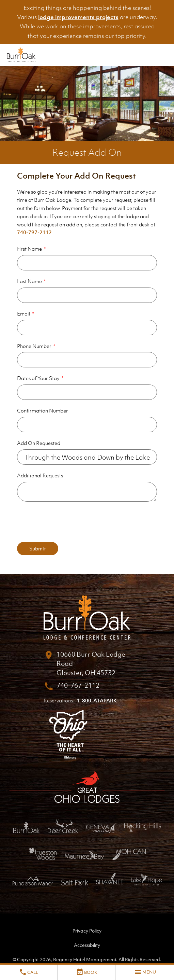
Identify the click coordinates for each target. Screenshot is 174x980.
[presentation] (69, 521)
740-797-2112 (34, 232)
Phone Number (34, 345)
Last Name (29, 281)
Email (23, 313)
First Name (29, 248)
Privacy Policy (87, 930)
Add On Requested (38, 442)
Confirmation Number (42, 410)
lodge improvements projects (78, 17)
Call (28, 972)
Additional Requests (40, 475)
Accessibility (87, 945)
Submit (37, 548)
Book (86, 972)
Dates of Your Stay (38, 378)
